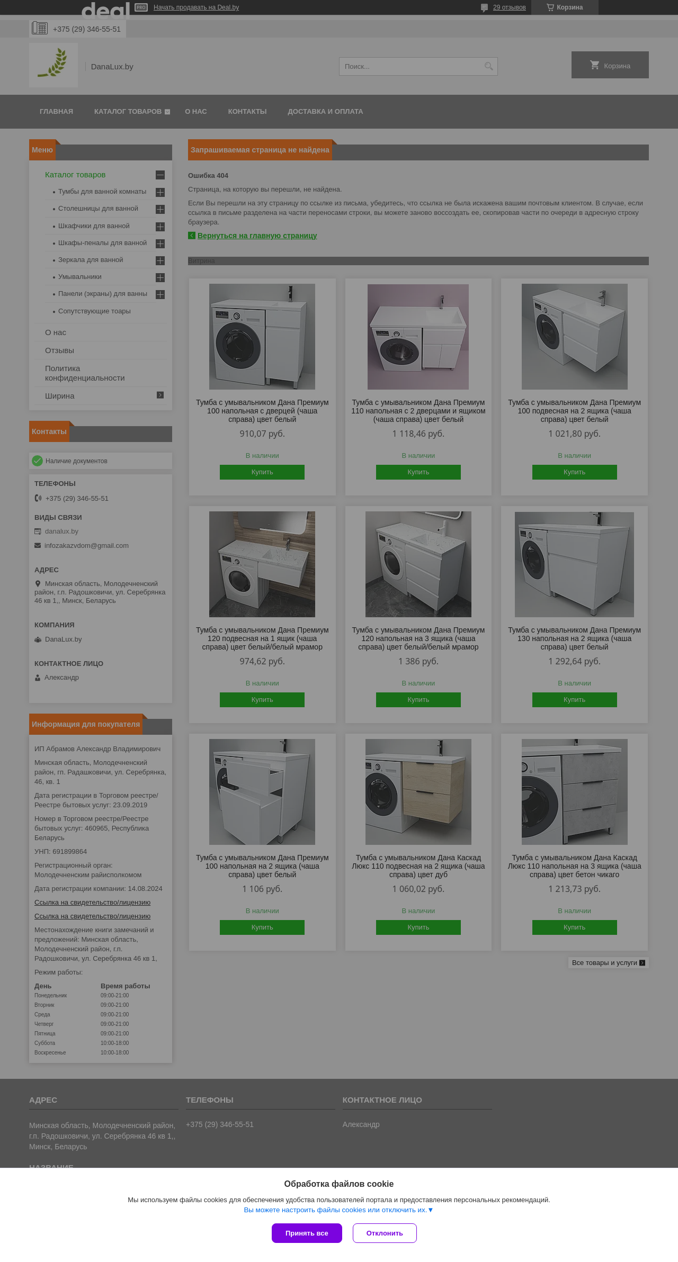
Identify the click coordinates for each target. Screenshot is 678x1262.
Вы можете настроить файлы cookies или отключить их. (335, 1210)
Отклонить (385, 1233)
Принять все (307, 1233)
